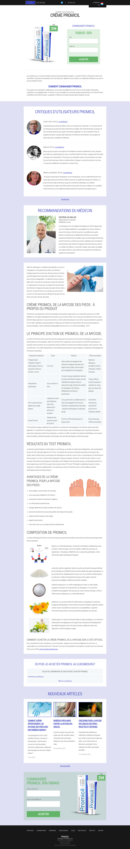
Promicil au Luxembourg (35, 676)
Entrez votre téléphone (34, 799)
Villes (73, 830)
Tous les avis (65, 199)
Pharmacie (30, 830)
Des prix (100, 830)
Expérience (52, 830)
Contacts (92, 830)
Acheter (83, 59)
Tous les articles (65, 766)
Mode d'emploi (63, 830)
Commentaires (41, 830)
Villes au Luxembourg (65, 681)
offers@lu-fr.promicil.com (65, 839)
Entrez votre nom (32, 789)
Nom (70, 37)
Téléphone (72, 46)
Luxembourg (62, 121)
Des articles (82, 830)
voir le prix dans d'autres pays (48, 649)
